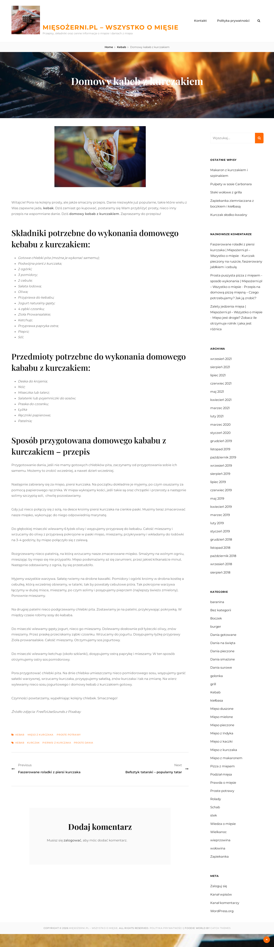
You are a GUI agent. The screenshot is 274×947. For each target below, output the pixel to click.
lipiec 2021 (218, 381)
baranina (217, 611)
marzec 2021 (220, 415)
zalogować (72, 840)
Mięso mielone (222, 728)
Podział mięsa (221, 786)
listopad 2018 (221, 556)
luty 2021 (217, 423)
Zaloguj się (219, 899)
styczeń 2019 (220, 540)
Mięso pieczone (222, 736)
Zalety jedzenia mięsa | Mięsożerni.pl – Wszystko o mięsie (231, 317)
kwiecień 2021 (221, 406)
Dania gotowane (223, 644)
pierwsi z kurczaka (56, 742)
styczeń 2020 (220, 439)
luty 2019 (217, 531)
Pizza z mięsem (222, 778)
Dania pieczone (222, 661)
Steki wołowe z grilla (226, 192)
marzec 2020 (220, 431)
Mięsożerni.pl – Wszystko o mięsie (115, 27)
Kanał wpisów (221, 907)
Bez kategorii (221, 619)
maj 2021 (217, 398)
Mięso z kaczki (221, 753)
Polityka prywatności (233, 20)
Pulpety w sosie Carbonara (231, 184)
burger (215, 636)
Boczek (216, 628)
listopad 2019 (220, 456)
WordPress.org (222, 924)
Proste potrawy (69, 734)
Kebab (121, 47)
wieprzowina (220, 853)
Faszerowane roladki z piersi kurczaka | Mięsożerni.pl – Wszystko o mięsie (233, 250)
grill (213, 694)
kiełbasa (217, 711)
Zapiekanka (219, 869)
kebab (19, 742)
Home (109, 47)
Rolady (215, 811)
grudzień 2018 (221, 548)
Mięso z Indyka (222, 744)
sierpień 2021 (220, 373)
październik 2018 (223, 564)
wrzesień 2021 (221, 364)
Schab (215, 819)
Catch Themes (220, 941)
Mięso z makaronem (226, 769)
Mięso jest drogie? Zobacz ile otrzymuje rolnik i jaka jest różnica (236, 329)
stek (213, 828)
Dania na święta (223, 653)
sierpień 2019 (220, 481)
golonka (217, 686)
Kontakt (200, 20)
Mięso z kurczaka (40, 734)
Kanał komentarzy (225, 916)
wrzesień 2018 (221, 573)
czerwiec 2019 (221, 498)
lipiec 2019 (218, 489)
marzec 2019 (220, 523)
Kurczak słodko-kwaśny (229, 215)
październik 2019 (223, 464)
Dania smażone (222, 669)
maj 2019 (217, 506)
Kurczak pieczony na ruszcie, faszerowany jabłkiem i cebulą (234, 261)
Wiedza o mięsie (223, 836)
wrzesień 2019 (221, 473)
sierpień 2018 (220, 581)
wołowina (218, 861)
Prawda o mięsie (223, 794)
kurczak (33, 742)
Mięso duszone (222, 719)
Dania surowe (221, 677)
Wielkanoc (219, 844)
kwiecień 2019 (221, 515)
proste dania (83, 742)
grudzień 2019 (221, 448)
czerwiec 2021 (221, 389)
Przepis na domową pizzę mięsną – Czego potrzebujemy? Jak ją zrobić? (234, 298)
